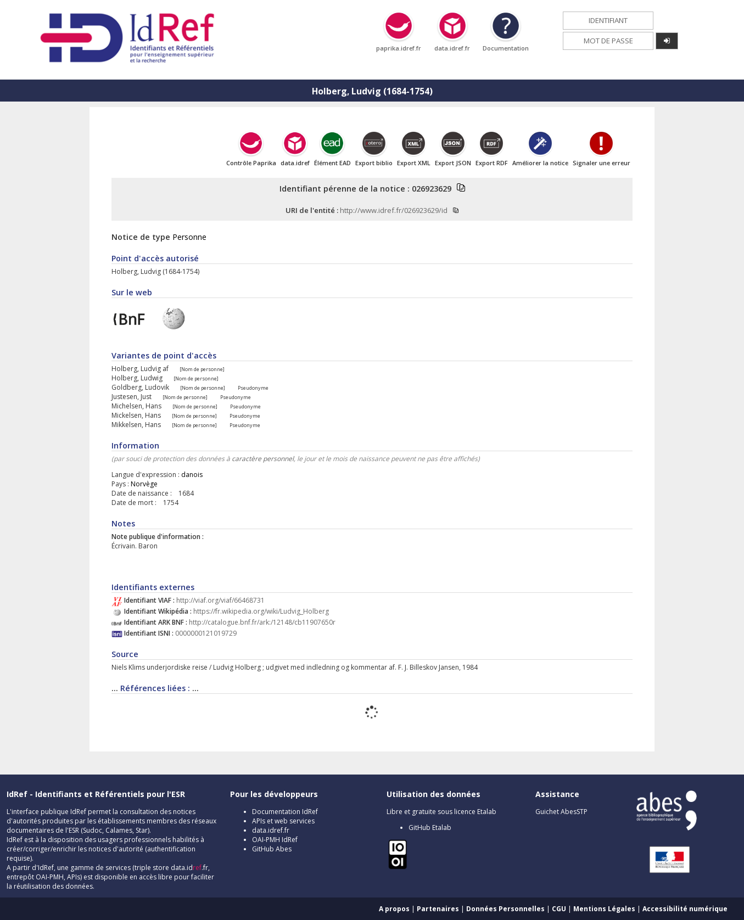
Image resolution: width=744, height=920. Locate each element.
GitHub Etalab (430, 827)
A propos (394, 908)
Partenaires (438, 908)
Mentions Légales (604, 908)
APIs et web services (283, 821)
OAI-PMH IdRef (275, 839)
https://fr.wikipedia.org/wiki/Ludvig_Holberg (261, 611)
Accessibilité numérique (685, 908)
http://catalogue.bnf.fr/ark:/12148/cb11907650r (262, 622)
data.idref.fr (270, 830)
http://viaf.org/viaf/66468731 (220, 600)
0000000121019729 (206, 633)
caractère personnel (263, 458)
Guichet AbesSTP (561, 811)
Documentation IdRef (285, 811)
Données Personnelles (505, 908)
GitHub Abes (272, 849)
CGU (559, 908)
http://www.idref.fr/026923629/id (393, 210)
